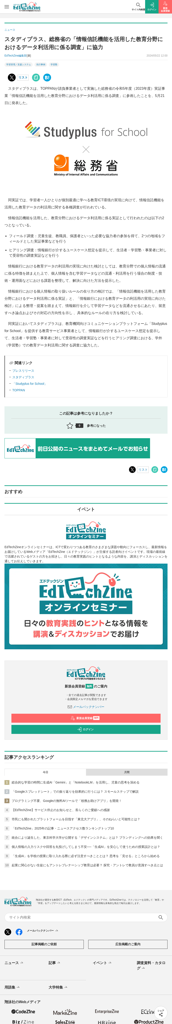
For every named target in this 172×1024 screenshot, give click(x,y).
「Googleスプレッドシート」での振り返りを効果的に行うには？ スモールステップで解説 (75, 791)
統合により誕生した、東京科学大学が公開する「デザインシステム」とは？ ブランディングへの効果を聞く (87, 837)
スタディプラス (23, 377)
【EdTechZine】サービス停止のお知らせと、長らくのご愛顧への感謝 (61, 810)
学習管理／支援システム (18, 64)
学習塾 (54, 64)
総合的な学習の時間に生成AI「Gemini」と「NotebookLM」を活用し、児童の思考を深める (76, 782)
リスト (23, 77)
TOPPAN (18, 390)
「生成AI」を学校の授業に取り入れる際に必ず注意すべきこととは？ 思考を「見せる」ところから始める (86, 856)
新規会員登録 (85, 718)
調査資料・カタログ (151, 966)
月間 (126, 772)
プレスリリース (23, 370)
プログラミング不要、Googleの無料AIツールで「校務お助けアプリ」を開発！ (67, 801)
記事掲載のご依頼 (44, 944)
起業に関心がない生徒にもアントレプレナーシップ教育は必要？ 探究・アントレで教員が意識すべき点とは (87, 865)
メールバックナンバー (86, 707)
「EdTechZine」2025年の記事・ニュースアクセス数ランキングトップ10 (63, 828)
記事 (55, 963)
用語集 (12, 987)
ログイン (85, 729)
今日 (45, 772)
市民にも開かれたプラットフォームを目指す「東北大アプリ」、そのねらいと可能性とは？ (76, 819)
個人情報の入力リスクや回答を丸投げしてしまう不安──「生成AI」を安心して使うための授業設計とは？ (86, 847)
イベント (102, 963)
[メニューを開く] (6, 6)
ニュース (14, 963)
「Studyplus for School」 (29, 383)
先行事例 (40, 64)
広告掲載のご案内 (127, 944)
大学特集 (58, 987)
